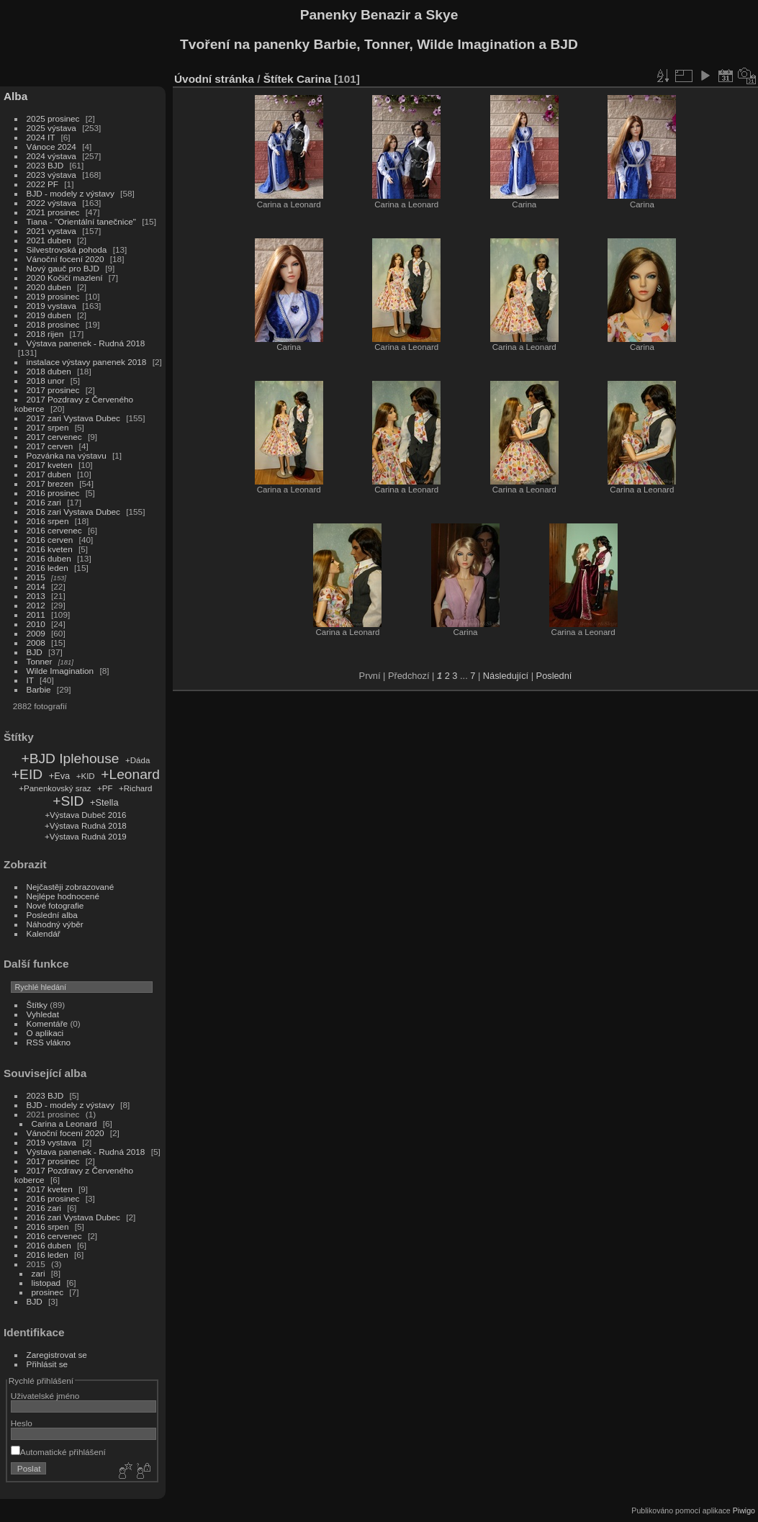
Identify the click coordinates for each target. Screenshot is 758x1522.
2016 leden (47, 567)
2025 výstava (51, 127)
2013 (36, 595)
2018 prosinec (53, 324)
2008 (36, 642)
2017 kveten (50, 464)
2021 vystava (51, 230)
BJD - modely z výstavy (70, 193)
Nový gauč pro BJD (63, 268)
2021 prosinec (53, 212)
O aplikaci (45, 1032)
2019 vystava (51, 305)
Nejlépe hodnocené (63, 896)
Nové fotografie (55, 905)
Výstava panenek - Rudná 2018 (86, 343)
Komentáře (47, 1023)
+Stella (104, 802)
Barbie (39, 689)
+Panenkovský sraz (55, 788)
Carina (314, 79)
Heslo (21, 1423)
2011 (36, 614)
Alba (15, 96)
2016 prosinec (53, 492)
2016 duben (49, 558)
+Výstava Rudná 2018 (86, 825)
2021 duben (49, 240)
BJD (34, 652)
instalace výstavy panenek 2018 (87, 361)
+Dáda (137, 760)
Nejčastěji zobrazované (70, 886)
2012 (36, 605)
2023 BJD (45, 165)
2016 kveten (50, 549)
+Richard (135, 788)
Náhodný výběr (55, 924)
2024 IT (41, 137)
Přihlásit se (47, 1364)
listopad (46, 1282)
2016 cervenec (54, 530)
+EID (27, 774)
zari (38, 1273)
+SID (68, 801)
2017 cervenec (54, 436)
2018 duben (49, 371)
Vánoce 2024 (51, 146)
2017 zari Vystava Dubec (73, 418)
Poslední (554, 675)
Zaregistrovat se (57, 1354)
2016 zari (44, 502)
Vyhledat (43, 1014)
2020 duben (49, 287)
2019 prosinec (53, 296)
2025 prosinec (53, 118)
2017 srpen (48, 427)
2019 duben (49, 315)
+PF (104, 788)
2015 (36, 577)
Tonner (40, 661)
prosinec (47, 1292)
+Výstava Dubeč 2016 (85, 815)
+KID (85, 776)
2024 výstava (51, 156)
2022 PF (42, 184)
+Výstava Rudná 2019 (86, 836)
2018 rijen (45, 333)
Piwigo (744, 1510)
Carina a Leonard (64, 1123)
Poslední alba (52, 914)
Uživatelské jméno (45, 1395)
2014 (36, 586)
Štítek (278, 79)
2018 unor (46, 380)
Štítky (37, 1004)
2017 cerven (50, 446)
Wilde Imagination (60, 670)
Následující (505, 675)
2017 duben (49, 474)
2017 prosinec (53, 390)
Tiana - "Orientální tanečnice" (81, 221)
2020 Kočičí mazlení (65, 277)
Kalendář (43, 933)
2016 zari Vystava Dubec (73, 511)
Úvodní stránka (214, 79)
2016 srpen (48, 521)
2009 (36, 633)
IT (30, 680)
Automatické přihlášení (58, 1451)
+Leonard (130, 774)
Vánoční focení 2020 (65, 259)
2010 (36, 624)
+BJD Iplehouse (70, 758)
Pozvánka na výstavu (67, 455)
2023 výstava (51, 174)
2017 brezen (50, 483)
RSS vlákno (49, 1042)
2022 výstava (51, 202)
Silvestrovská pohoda (67, 249)
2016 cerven (50, 539)
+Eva (60, 775)
